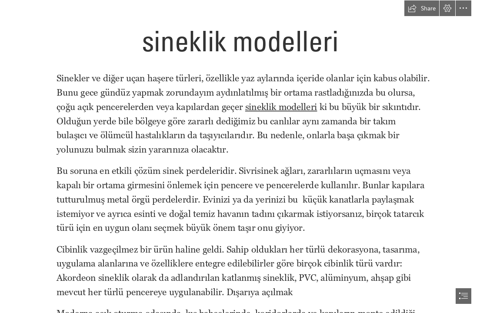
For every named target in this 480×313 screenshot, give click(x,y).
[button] (421, 8)
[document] (240, 156)
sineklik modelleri (281, 106)
